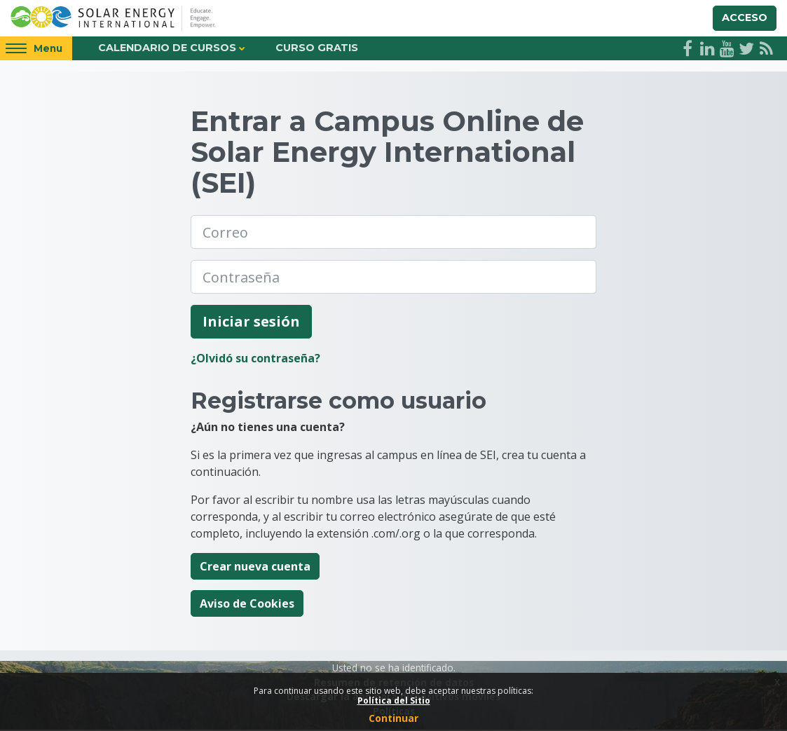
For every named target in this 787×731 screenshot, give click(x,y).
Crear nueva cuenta (255, 567)
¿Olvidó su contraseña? (255, 359)
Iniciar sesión (251, 322)
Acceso (744, 18)
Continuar (393, 718)
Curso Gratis (316, 49)
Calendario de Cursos (167, 49)
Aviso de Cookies (247, 605)
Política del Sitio (393, 700)
